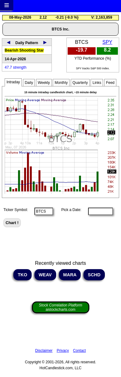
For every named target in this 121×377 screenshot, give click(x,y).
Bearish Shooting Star (24, 50)
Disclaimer (43, 350)
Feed (110, 82)
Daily (29, 82)
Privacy (63, 350)
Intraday (13, 82)
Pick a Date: (69, 210)
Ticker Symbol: (15, 210)
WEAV (45, 274)
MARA (70, 274)
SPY (107, 42)
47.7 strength (15, 67)
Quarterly (80, 82)
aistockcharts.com (60, 307)
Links (96, 82)
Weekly (44, 82)
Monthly (61, 82)
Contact (79, 350)
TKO (22, 274)
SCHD (94, 274)
